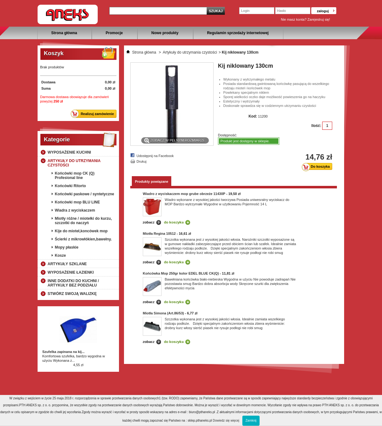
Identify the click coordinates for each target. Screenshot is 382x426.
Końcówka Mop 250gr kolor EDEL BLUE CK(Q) (181, 273)
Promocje (114, 33)
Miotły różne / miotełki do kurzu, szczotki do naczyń (83, 220)
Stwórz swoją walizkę (72, 294)
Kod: (253, 116)
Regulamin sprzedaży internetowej (238, 33)
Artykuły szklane (67, 264)
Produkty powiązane (151, 181)
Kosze (60, 255)
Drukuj (142, 161)
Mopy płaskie (66, 247)
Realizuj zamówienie (94, 114)
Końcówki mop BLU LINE (77, 202)
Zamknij (250, 420)
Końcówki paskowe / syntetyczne (84, 194)
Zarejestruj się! (318, 19)
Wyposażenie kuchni (69, 152)
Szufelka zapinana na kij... (63, 352)
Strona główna (64, 33)
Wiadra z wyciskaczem (75, 210)
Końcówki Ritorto (70, 186)
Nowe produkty (164, 33)
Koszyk (54, 53)
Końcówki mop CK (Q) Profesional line (75, 175)
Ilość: (316, 126)
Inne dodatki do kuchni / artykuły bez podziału (73, 283)
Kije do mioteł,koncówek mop (81, 231)
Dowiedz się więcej (226, 420)
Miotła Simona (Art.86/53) (163, 313)
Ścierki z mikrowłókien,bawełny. (83, 239)
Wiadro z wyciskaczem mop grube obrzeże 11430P (184, 194)
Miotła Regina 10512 (159, 233)
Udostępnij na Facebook (155, 156)
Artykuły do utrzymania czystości (74, 163)
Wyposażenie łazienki (71, 272)
